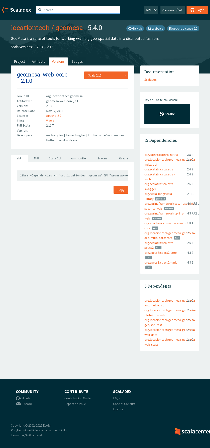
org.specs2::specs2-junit (160, 262)
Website (155, 28)
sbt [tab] (19, 158)
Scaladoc (150, 80)
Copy (121, 190)
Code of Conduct (124, 404)
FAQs (116, 398)
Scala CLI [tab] (55, 158)
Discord (24, 404)
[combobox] (106, 75)
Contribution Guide (77, 398)
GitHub (135, 28)
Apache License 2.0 (183, 28)
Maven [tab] (102, 158)
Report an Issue (75, 404)
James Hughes (76, 135)
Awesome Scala (172, 9)
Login (197, 10)
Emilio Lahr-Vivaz (100, 135)
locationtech (30, 27)
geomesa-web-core (42, 74)
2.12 (50, 46)
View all (51, 121)
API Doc (151, 10)
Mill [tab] (36, 158)
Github (23, 398)
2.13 (40, 46)
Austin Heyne (68, 140)
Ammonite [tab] (78, 158)
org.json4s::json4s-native (161, 155)
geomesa (69, 27)
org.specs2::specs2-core (160, 253)
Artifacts (38, 61)
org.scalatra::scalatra (158, 169)
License (118, 409)
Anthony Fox (55, 135)
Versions (58, 61)
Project (19, 61)
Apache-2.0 (53, 116)
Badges (77, 61)
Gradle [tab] (123, 158)
